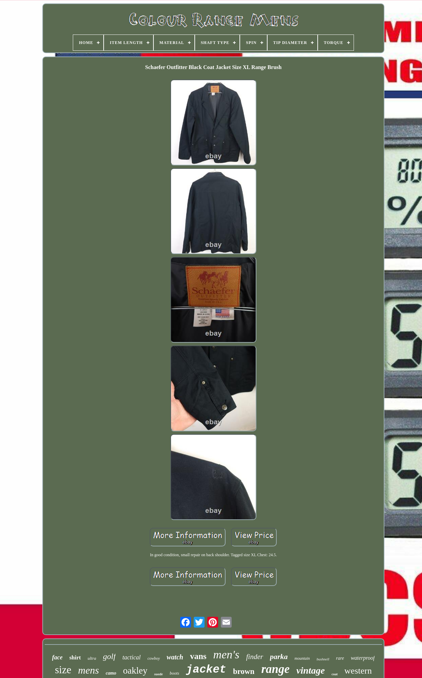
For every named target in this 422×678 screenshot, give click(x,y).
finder (254, 657)
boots (174, 673)
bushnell (323, 659)
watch (175, 657)
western (358, 671)
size (63, 670)
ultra (92, 658)
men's (226, 654)
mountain (302, 658)
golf (109, 656)
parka (279, 656)
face (57, 657)
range (275, 669)
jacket (206, 669)
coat (335, 674)
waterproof (363, 658)
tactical (131, 657)
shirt (75, 657)
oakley (135, 670)
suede (158, 674)
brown (244, 671)
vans (198, 656)
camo (111, 673)
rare (340, 658)
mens (88, 670)
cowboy (153, 658)
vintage (310, 670)
